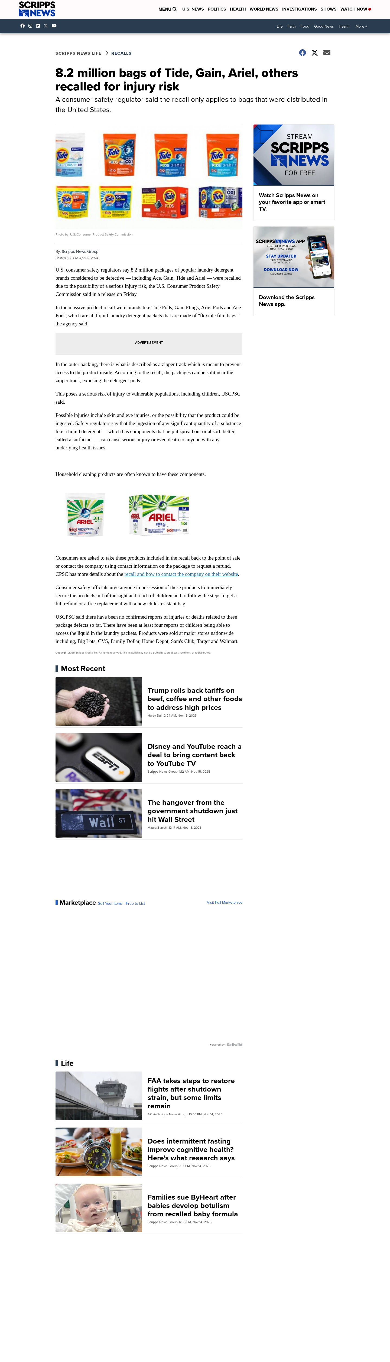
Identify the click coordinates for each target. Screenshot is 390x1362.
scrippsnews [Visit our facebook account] (23, 26)
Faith (292, 26)
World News (264, 9)
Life (280, 26)
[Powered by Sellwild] (234, 1045)
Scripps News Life (78, 53)
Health (238, 9)
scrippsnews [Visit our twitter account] (47, 26)
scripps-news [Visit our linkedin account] (39, 26)
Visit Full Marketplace (224, 902)
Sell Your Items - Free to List (121, 904)
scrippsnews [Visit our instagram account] (31, 26)
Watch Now (355, 9)
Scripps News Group (80, 251)
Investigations (299, 9)
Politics (217, 9)
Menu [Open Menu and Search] (167, 9)
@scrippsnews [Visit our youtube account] (55, 26)
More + (361, 26)
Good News (324, 26)
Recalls (121, 53)
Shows (329, 9)
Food (305, 26)
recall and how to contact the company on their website (181, 574)
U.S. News (193, 9)
